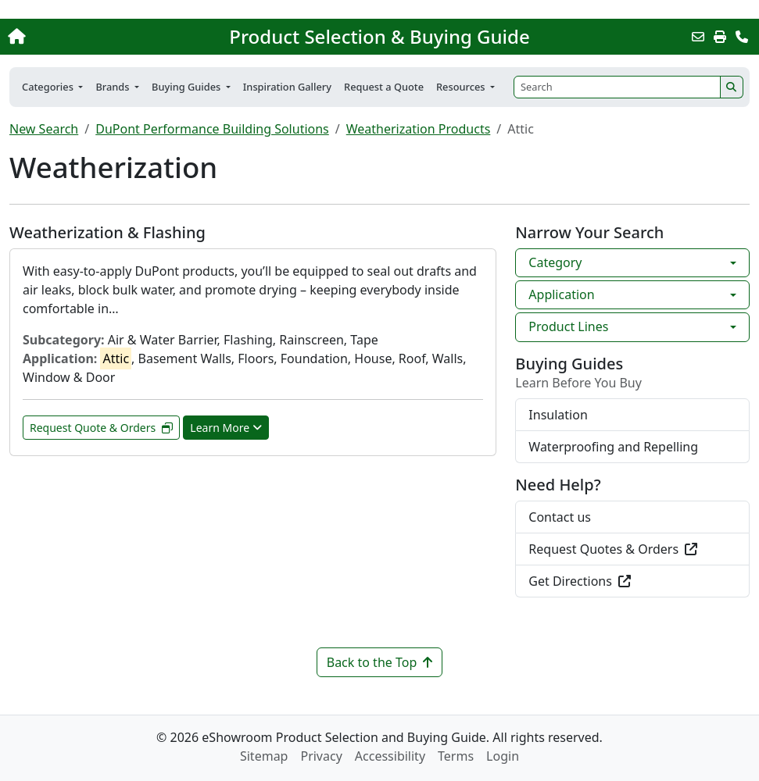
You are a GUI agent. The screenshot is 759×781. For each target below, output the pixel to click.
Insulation (557, 414)
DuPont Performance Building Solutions (212, 128)
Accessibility (390, 756)
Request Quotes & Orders (612, 549)
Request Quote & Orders (101, 427)
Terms (456, 756)
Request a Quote (384, 87)
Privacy (321, 756)
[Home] (80, 36)
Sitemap (264, 756)
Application (561, 294)
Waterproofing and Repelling (613, 446)
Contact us (559, 517)
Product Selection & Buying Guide (379, 36)
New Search (43, 128)
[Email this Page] (698, 36)
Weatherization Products (418, 128)
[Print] (720, 36)
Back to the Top (380, 662)
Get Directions (579, 581)
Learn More (226, 427)
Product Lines (568, 326)
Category (555, 262)
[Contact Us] (742, 36)
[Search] (617, 87)
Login (502, 756)
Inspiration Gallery (287, 87)
